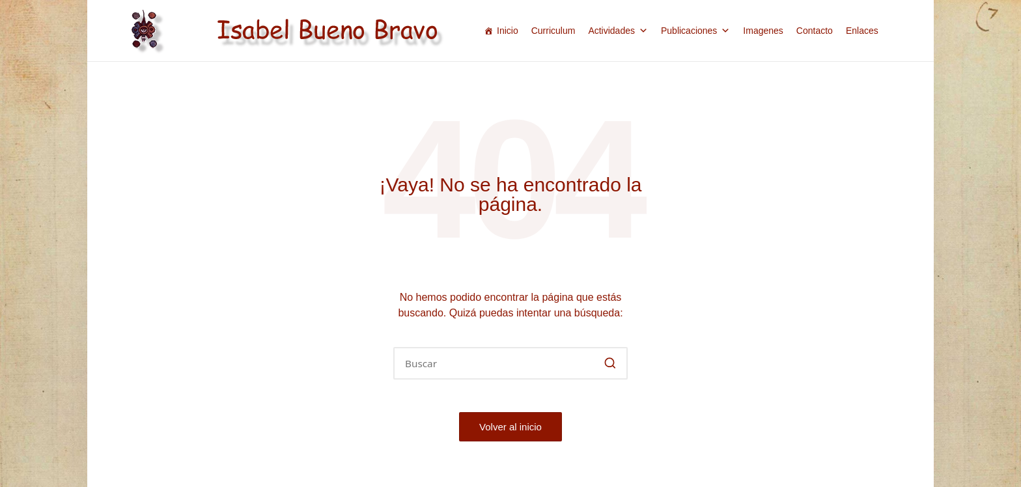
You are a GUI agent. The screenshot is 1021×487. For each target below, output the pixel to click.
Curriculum (553, 30)
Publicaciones (695, 30)
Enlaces (862, 30)
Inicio (507, 30)
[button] (610, 363)
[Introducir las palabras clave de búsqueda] (510, 363)
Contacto (814, 30)
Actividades (618, 30)
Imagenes (763, 30)
